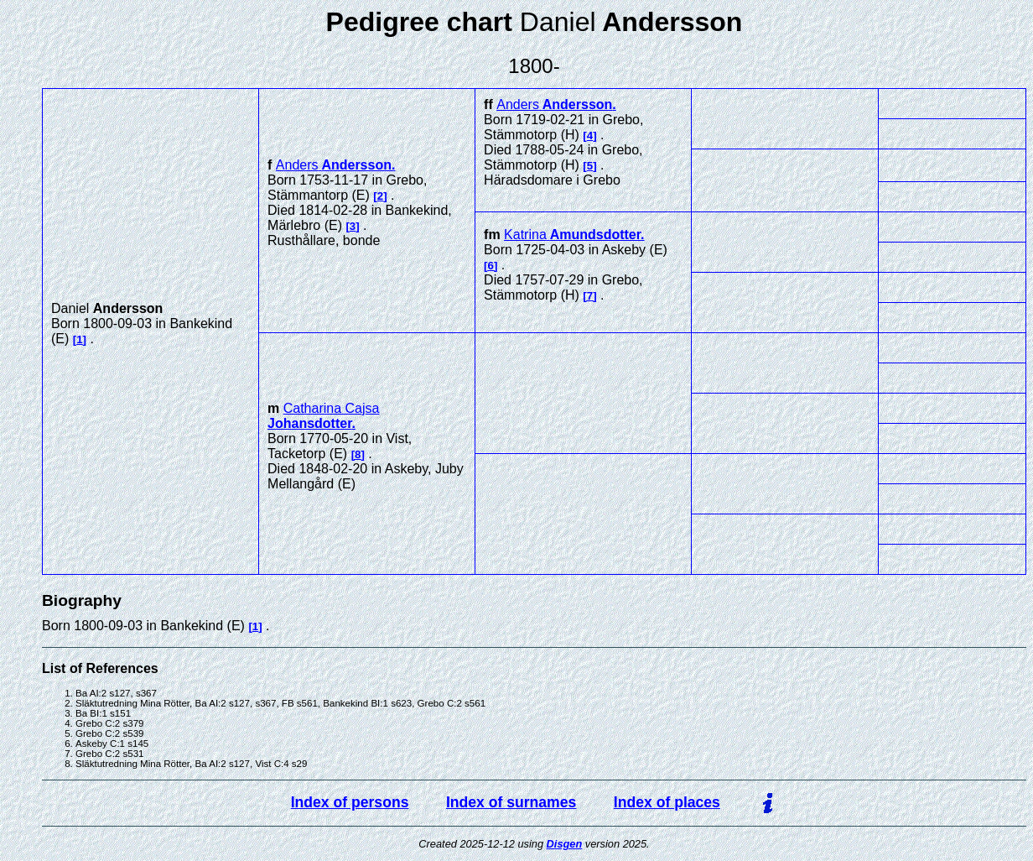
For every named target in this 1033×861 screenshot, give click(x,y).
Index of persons (350, 802)
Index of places (667, 802)
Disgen (565, 844)
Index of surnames (511, 802)
